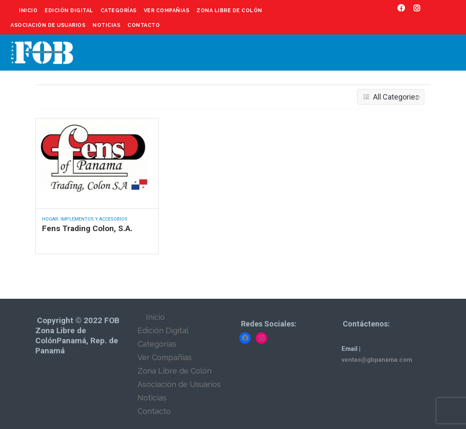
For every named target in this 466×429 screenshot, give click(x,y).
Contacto (143, 25)
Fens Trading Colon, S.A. (87, 228)
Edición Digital (69, 10)
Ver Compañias (167, 10)
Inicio (28, 10)
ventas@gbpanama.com (377, 359)
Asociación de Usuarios (48, 25)
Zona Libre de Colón (229, 10)
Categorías (119, 10)
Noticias (106, 25)
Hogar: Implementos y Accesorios (84, 219)
